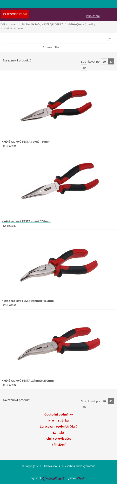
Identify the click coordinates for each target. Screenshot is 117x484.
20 (104, 61)
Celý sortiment (8, 24)
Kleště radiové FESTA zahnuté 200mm (28, 380)
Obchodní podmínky (58, 414)
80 (84, 67)
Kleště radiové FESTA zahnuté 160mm (28, 301)
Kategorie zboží (15, 14)
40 (111, 61)
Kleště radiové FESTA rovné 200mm (26, 221)
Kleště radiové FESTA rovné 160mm (26, 141)
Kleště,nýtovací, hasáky (81, 24)
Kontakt (58, 432)
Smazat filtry (51, 47)
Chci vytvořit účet (58, 438)
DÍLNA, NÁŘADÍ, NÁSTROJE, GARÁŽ (42, 24)
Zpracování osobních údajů (58, 426)
